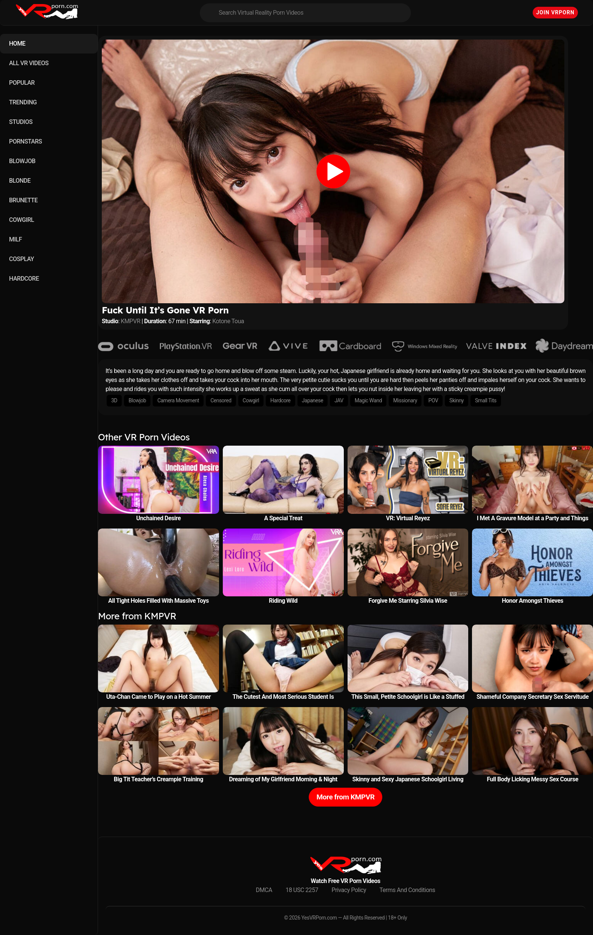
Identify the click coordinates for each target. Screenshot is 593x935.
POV (433, 400)
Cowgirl (251, 400)
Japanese (312, 400)
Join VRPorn (555, 12)
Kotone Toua (228, 321)
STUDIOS (20, 121)
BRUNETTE (23, 200)
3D (114, 400)
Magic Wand (368, 400)
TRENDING (23, 102)
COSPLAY (21, 259)
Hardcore (280, 400)
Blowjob (137, 400)
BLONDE (20, 180)
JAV (338, 400)
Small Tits (485, 400)
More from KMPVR (345, 797)
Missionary (405, 400)
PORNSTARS (25, 141)
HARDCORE (24, 278)
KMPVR (130, 321)
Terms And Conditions (407, 890)
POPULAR (22, 82)
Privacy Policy (349, 890)
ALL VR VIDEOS (29, 63)
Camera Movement (178, 400)
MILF (15, 239)
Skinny (456, 400)
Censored (220, 400)
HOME (17, 43)
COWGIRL (21, 219)
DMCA (264, 890)
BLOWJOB (22, 161)
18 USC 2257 (301, 890)
